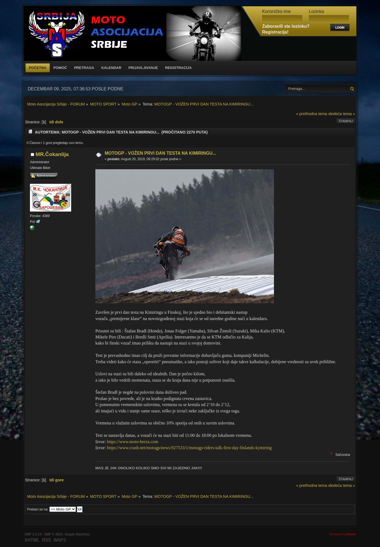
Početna (37, 68)
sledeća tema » (341, 114)
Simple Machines (77, 534)
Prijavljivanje (143, 68)
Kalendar (111, 68)
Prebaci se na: (37, 509)
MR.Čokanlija (51, 154)
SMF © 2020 (53, 534)
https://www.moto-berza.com (132, 441)
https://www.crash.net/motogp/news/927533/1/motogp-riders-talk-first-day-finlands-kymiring (189, 447)
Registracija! (275, 32)
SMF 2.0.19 (32, 534)
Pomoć (60, 68)
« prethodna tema (311, 114)
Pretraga (84, 68)
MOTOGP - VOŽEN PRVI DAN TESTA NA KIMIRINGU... (160, 153)
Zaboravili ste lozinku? (285, 26)
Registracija (178, 68)
